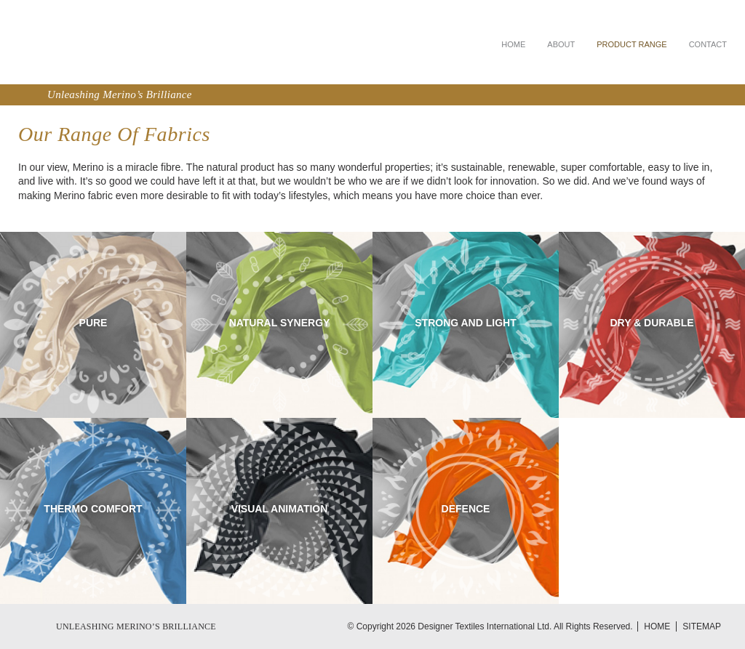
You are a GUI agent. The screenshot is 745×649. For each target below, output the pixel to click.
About (561, 44)
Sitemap (701, 626)
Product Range (631, 44)
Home (513, 44)
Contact (708, 44)
